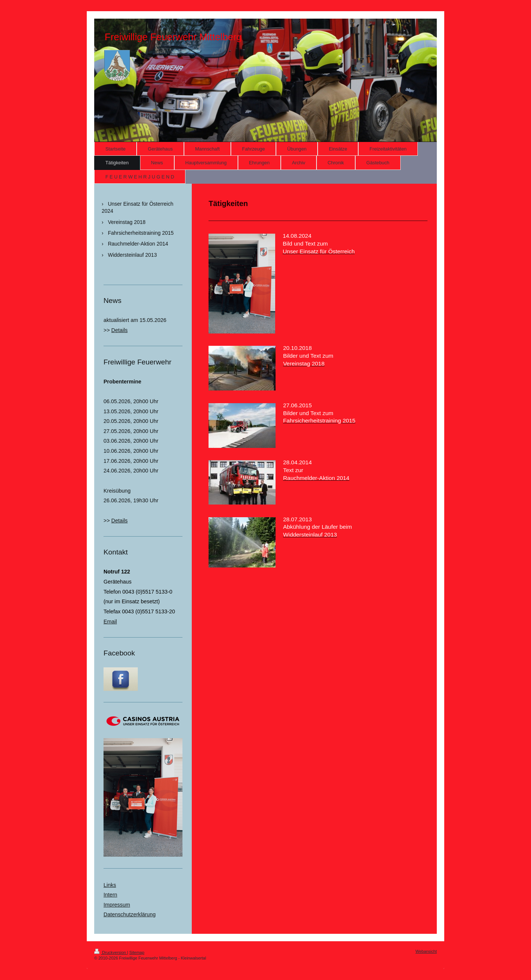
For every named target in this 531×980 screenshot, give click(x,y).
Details (119, 330)
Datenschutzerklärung (130, 914)
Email (110, 622)
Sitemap (136, 952)
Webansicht (426, 951)
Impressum (117, 905)
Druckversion (110, 952)
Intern (110, 895)
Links (110, 885)
